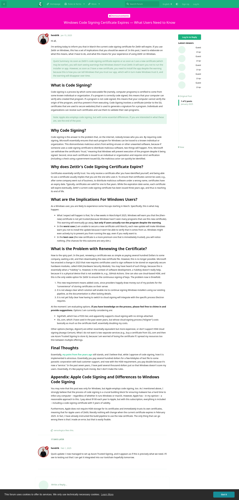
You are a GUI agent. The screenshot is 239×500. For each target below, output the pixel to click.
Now (181, 147)
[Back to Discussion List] (4, 4)
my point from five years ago (77, 354)
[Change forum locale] (167, 4)
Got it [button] (224, 494)
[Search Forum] (142, 4)
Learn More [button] (107, 494)
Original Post (185, 96)
